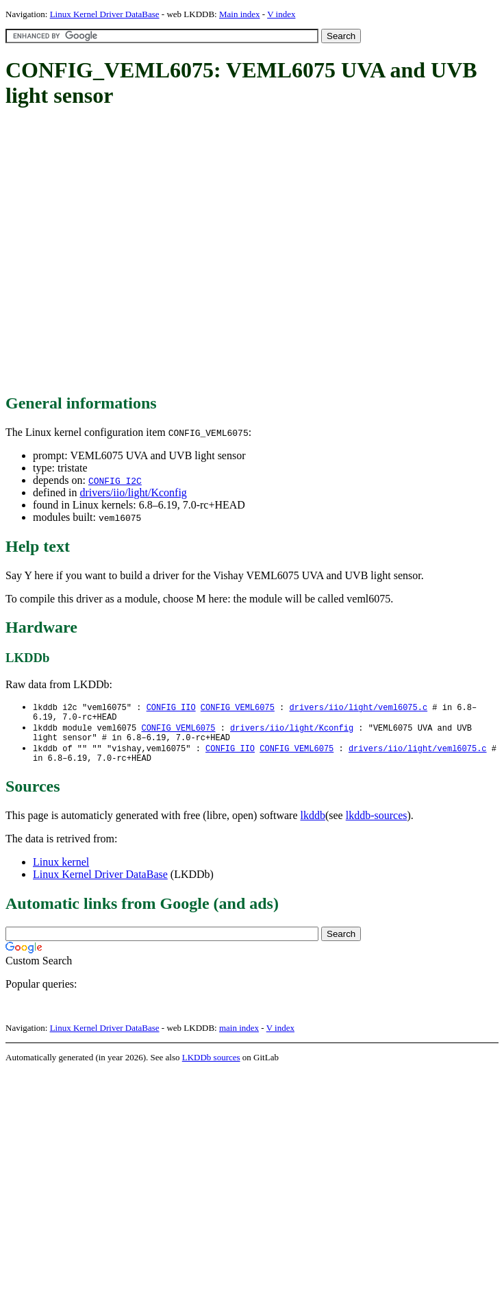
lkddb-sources (376, 823)
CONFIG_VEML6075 (238, 708)
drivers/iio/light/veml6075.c (358, 708)
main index (239, 1036)
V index (281, 14)
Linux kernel (61, 870)
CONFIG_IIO (171, 708)
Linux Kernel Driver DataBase (105, 14)
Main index (239, 14)
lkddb (313, 823)
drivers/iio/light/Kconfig (132, 492)
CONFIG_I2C (115, 480)
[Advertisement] (128, 251)
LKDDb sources (211, 1065)
